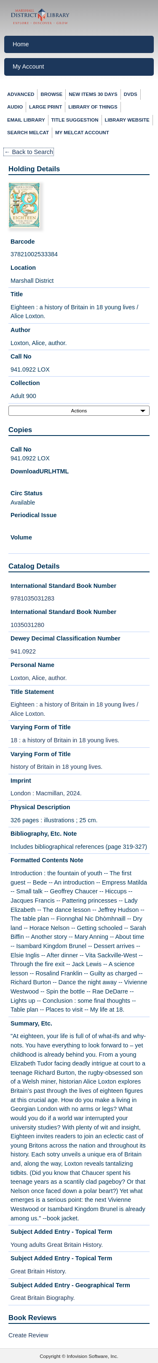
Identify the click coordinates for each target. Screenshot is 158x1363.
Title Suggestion (75, 119)
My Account (28, 66)
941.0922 (23, 651)
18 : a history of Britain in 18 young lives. (65, 740)
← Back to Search (28, 152)
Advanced (20, 94)
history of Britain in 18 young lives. (56, 766)
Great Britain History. (38, 1271)
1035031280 (27, 625)
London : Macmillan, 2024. (46, 793)
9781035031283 (32, 598)
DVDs (130, 94)
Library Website (127, 119)
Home (21, 44)
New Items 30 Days (93, 94)
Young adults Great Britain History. (57, 1244)
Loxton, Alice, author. (39, 678)
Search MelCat (28, 132)
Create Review (28, 1335)
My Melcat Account (82, 132)
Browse (51, 94)
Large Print (45, 106)
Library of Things (92, 106)
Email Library (26, 119)
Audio (15, 106)
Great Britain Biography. (43, 1297)
